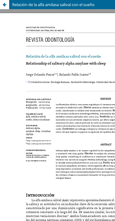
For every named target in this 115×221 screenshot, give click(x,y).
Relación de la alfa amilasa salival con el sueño (53, 4)
